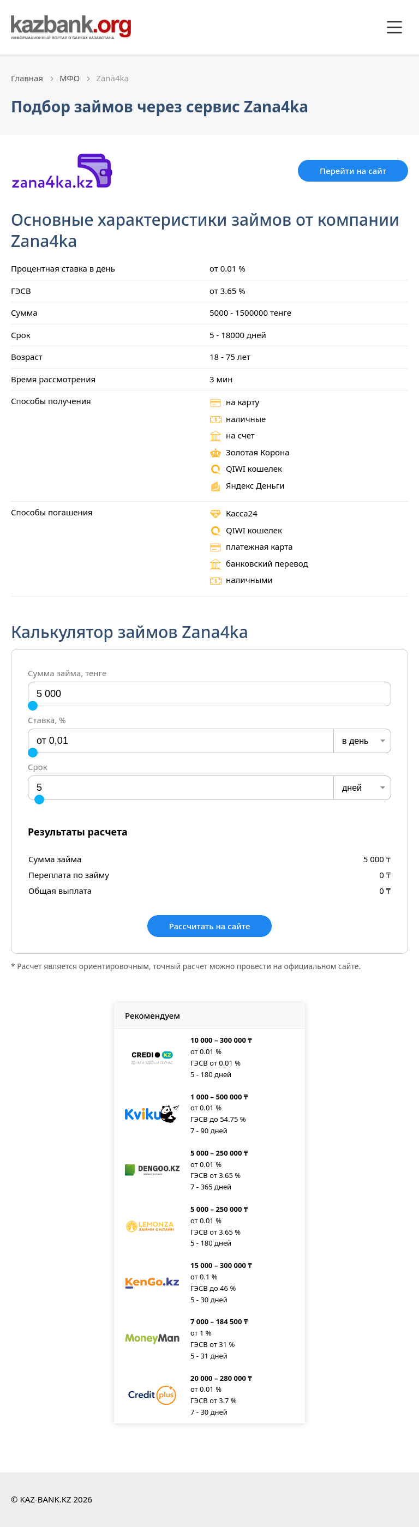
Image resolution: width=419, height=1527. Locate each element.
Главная (27, 78)
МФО (69, 78)
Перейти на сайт (353, 170)
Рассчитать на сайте (209, 926)
